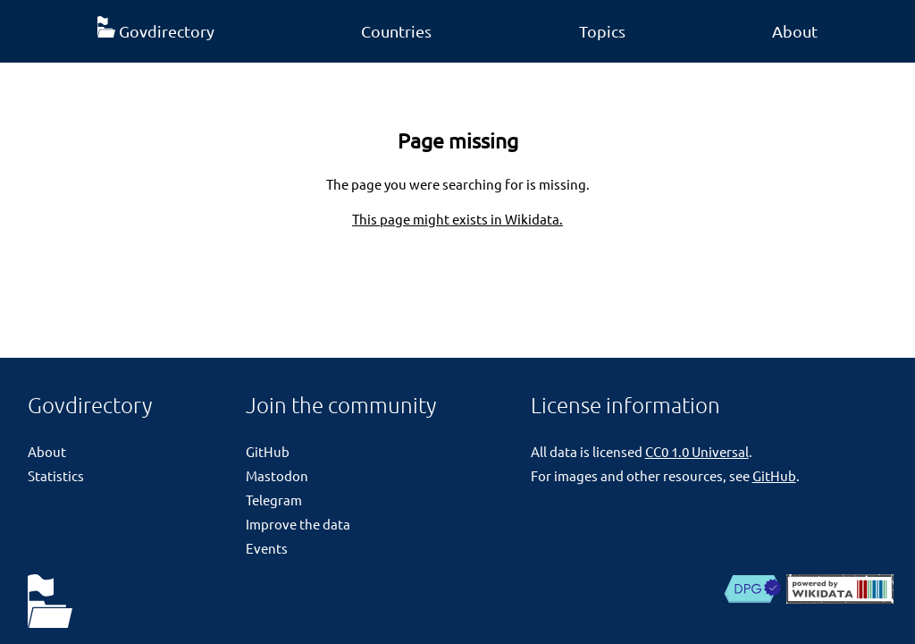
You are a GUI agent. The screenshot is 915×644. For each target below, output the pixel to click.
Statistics (56, 475)
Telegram (274, 499)
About (795, 30)
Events (267, 547)
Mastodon (277, 475)
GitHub (268, 451)
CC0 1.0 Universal (697, 451)
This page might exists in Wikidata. (457, 218)
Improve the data (298, 523)
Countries (396, 30)
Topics (602, 30)
